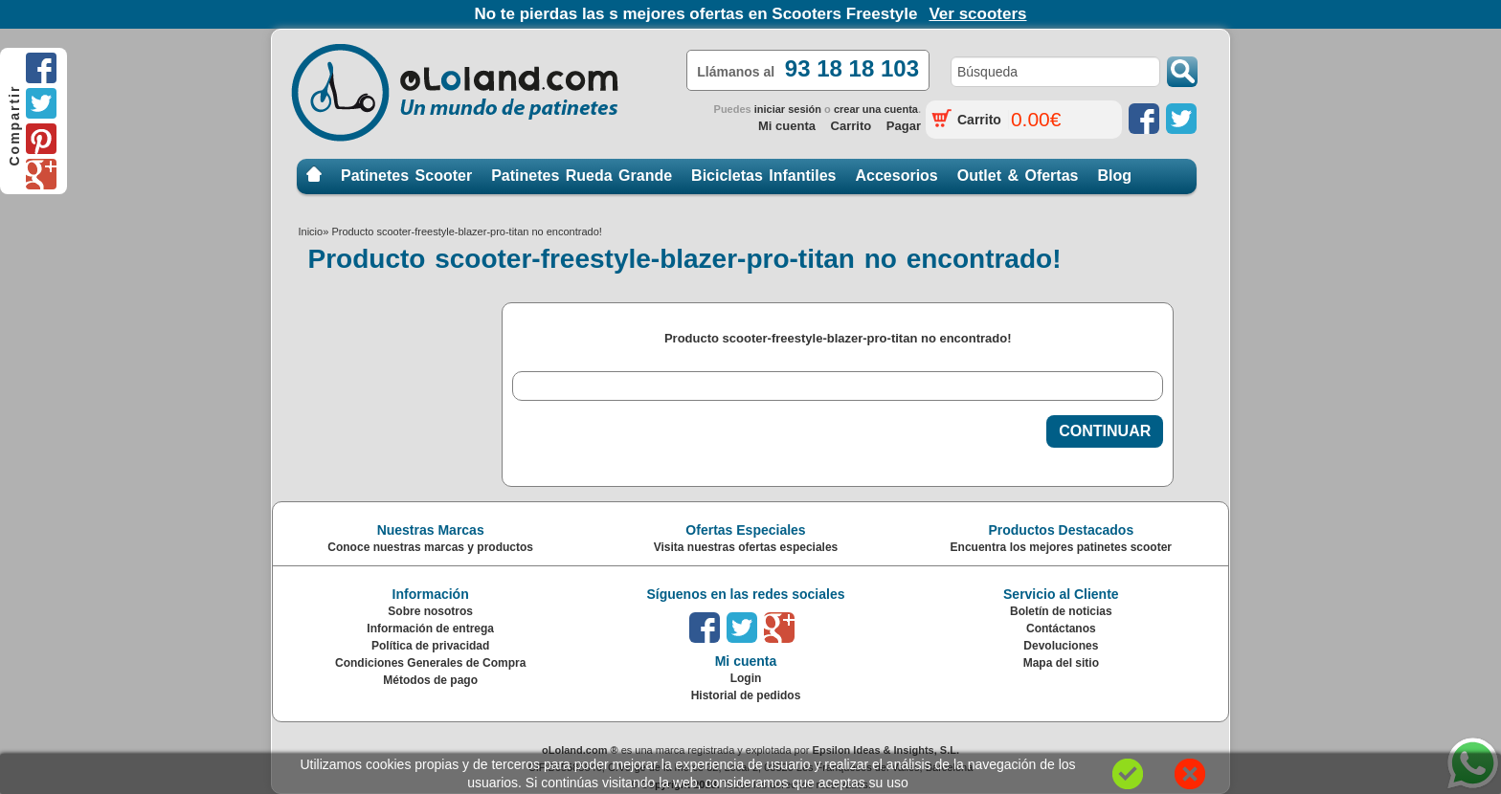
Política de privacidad (430, 645)
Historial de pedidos (746, 695)
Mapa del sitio (1061, 663)
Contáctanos (1061, 628)
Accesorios (897, 175)
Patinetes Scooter (406, 175)
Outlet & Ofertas (1018, 175)
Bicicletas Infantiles (763, 175)
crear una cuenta (876, 109)
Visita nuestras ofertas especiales (746, 547)
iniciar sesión (787, 109)
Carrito (851, 126)
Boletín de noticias (1061, 611)
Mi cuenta (787, 126)
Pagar (903, 126)
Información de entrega (430, 628)
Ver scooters (977, 14)
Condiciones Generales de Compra (430, 663)
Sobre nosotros (430, 611)
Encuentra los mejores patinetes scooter (1061, 547)
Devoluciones (1060, 645)
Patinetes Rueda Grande (581, 175)
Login (746, 678)
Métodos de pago (430, 680)
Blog (1114, 175)
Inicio (314, 175)
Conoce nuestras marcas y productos (430, 547)
